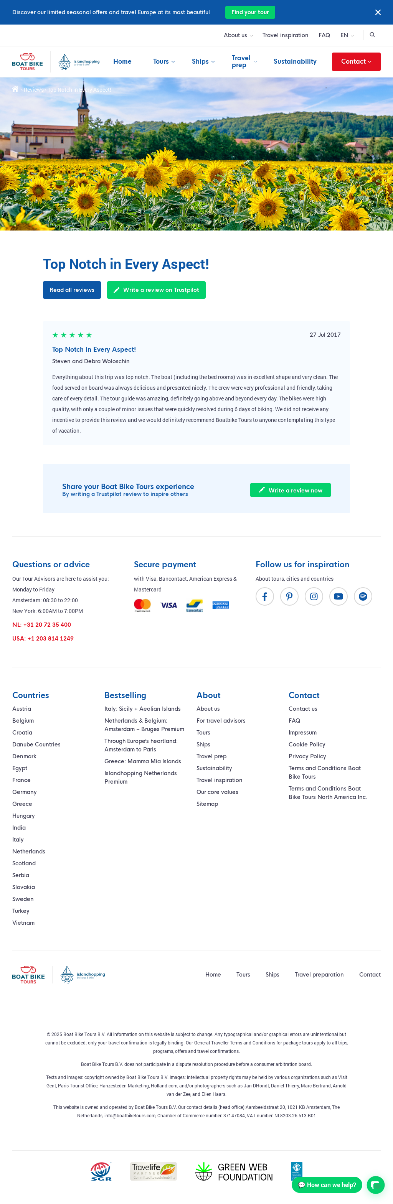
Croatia (22, 732)
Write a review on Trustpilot (156, 290)
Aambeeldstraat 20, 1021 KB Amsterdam (288, 1107)
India (19, 827)
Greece (22, 803)
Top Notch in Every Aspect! (94, 350)
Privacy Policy (307, 756)
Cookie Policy (307, 744)
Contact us (303, 708)
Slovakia (23, 887)
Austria (21, 708)
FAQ (324, 35)
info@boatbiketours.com (129, 1115)
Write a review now (290, 490)
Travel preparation (319, 974)
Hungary (23, 815)
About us (235, 35)
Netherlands (28, 851)
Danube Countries (36, 744)
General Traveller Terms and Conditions (234, 1042)
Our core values (217, 792)
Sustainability (295, 62)
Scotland (24, 863)
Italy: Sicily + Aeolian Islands (142, 708)
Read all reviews (72, 290)
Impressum (303, 732)
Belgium (23, 720)
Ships (200, 62)
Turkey (21, 911)
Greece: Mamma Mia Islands (142, 761)
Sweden (23, 899)
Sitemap (207, 803)
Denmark (24, 756)
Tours (161, 62)
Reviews (34, 89)
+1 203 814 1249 (51, 638)
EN (344, 35)
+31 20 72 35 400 (47, 624)
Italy (18, 839)
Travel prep (241, 61)
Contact (356, 62)
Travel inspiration (286, 35)
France (21, 780)
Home (122, 62)
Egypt (19, 768)
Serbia (20, 875)
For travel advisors (221, 720)
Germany (24, 792)
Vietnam (23, 922)
